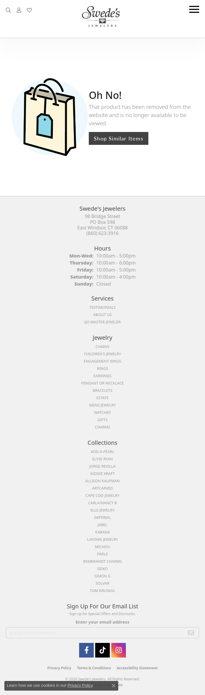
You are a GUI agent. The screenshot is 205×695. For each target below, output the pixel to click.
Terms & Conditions (94, 667)
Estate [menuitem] (102, 397)
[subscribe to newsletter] (191, 632)
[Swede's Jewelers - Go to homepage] (102, 19)
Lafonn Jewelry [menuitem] (102, 539)
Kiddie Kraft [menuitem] (102, 473)
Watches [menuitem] (102, 412)
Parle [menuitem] (102, 554)
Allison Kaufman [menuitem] (102, 480)
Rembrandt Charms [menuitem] (102, 561)
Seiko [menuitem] (102, 568)
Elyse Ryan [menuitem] (102, 458)
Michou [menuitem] (102, 546)
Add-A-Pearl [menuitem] (102, 451)
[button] (8, 10)
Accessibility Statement (137, 667)
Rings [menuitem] (102, 368)
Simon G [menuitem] (102, 576)
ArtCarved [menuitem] (102, 488)
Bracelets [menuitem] (102, 390)
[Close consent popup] (113, 685)
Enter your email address (102, 622)
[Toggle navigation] (194, 9)
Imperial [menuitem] (102, 517)
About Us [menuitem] (102, 314)
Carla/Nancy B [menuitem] (102, 502)
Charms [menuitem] (102, 427)
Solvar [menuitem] (103, 583)
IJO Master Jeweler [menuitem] (102, 322)
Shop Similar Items (118, 138)
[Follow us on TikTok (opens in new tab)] (102, 650)
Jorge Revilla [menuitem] (102, 466)
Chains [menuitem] (103, 346)
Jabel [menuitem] (102, 524)
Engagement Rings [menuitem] (102, 361)
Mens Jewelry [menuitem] (102, 405)
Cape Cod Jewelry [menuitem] (102, 495)
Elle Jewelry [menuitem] (103, 510)
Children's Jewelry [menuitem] (102, 353)
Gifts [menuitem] (102, 419)
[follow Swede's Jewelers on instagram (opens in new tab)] (118, 650)
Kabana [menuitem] (102, 532)
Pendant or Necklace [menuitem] (102, 383)
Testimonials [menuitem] (102, 307)
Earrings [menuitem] (102, 375)
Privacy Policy (59, 667)
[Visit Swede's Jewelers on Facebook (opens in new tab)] (86, 650)
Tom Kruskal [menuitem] (102, 590)
